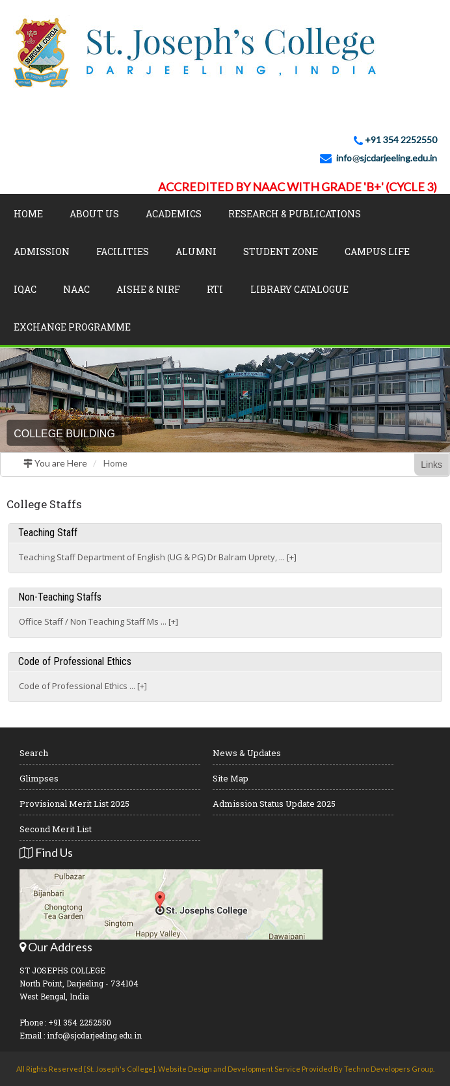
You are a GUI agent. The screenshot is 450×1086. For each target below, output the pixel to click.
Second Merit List (56, 829)
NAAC (76, 289)
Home (28, 214)
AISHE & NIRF (148, 289)
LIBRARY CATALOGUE (299, 289)
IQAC (25, 289)
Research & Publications (294, 214)
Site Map (230, 778)
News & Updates (247, 753)
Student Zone (280, 251)
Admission (42, 251)
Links (431, 464)
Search (34, 753)
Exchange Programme (72, 327)
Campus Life (377, 251)
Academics (174, 214)
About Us (94, 214)
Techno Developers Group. (389, 1069)
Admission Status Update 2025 (274, 803)
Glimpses (39, 778)
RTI (215, 289)
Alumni (196, 251)
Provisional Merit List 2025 (74, 803)
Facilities (122, 251)
